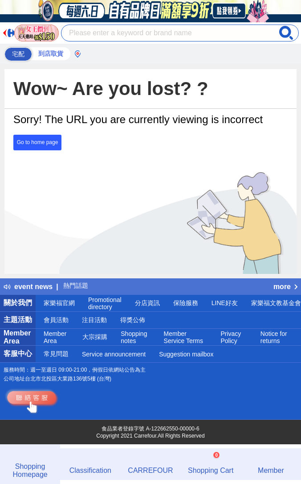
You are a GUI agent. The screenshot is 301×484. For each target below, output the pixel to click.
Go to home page (37, 142)
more (285, 286)
